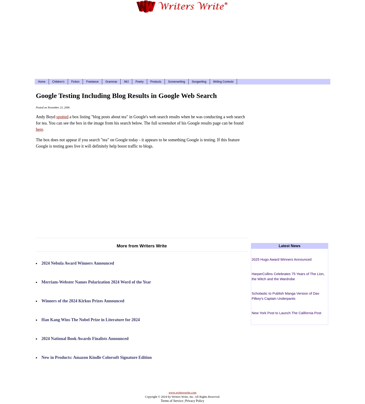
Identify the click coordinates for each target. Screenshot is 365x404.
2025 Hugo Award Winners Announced (281, 259)
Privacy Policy (194, 401)
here (39, 129)
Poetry (139, 81)
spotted (62, 116)
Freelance (92, 81)
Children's (58, 81)
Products (155, 81)
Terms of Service (172, 401)
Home (41, 81)
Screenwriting (176, 81)
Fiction (75, 81)
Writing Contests (223, 81)
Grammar (111, 81)
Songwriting (199, 81)
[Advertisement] (182, 45)
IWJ (126, 81)
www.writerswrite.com (182, 392)
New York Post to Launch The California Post (286, 313)
